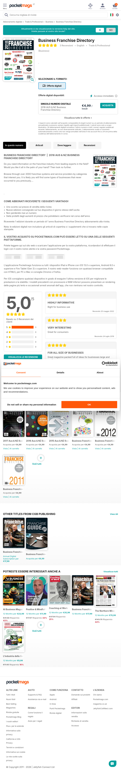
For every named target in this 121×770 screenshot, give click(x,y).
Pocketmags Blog (13, 717)
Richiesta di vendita (79, 721)
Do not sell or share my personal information (31, 404)
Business (49, 22)
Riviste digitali (56, 713)
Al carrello (14, 448)
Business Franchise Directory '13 (82, 440)
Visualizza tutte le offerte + (78, 117)
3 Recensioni (66, 45)
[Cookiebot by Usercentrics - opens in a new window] (104, 363)
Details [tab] (60, 372)
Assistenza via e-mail (37, 699)
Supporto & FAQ (35, 695)
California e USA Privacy (13, 741)
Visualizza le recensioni (23, 357)
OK (89, 404)
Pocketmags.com (100, 699)
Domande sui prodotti (80, 695)
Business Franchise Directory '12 (105, 440)
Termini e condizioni (15, 747)
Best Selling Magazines (11, 706)
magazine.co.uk (100, 704)
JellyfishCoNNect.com (103, 708)
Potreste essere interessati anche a (32, 571)
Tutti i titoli (10, 695)
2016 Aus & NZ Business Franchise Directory (36, 440)
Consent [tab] (21, 372)
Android (53, 699)
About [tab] (100, 372)
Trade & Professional (34, 22)
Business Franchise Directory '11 (13, 489)
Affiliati (74, 699)
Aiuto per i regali (35, 721)
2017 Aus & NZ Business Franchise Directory (13, 440)
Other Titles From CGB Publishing (29, 513)
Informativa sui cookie (15, 752)
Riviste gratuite (12, 712)
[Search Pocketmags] (6, 15)
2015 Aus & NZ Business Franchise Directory (59, 440)
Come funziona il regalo (35, 714)
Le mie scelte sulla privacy (14, 758)
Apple (52, 695)
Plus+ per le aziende (15, 726)
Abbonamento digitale (12, 22)
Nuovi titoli (10, 699)
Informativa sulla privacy (13, 733)
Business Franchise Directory (68, 22)
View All (114, 514)
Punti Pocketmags (57, 708)
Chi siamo (97, 695)
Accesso (75, 725)
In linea (53, 704)
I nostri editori (12, 721)
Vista (5, 448)
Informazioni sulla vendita (79, 714)
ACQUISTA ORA (107, 106)
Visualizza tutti (111, 571)
